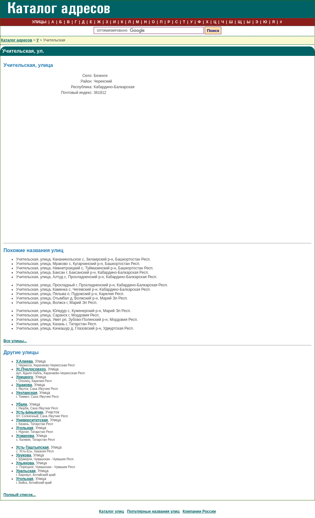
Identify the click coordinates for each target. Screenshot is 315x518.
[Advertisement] (66, 171)
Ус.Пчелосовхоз (31, 369)
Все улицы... (15, 341)
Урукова (23, 455)
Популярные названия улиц (153, 511)
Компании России (199, 511)
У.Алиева (24, 361)
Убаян (21, 404)
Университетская (32, 420)
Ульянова (25, 463)
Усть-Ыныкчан (29, 412)
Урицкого (24, 377)
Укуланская (26, 393)
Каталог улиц (111, 511)
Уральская (26, 471)
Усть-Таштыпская (32, 447)
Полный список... (19, 495)
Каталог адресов (16, 40)
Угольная (24, 428)
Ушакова (24, 385)
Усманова (25, 436)
